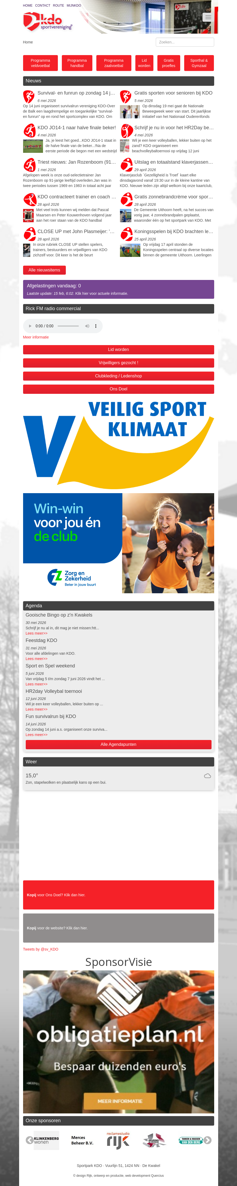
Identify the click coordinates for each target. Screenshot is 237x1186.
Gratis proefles (168, 63)
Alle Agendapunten (118, 744)
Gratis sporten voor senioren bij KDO (174, 93)
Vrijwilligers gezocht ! (118, 362)
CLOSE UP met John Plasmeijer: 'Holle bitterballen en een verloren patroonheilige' (77, 231)
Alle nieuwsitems (44, 270)
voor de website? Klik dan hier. (57, 928)
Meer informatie (36, 337)
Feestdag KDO (41, 640)
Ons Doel (118, 389)
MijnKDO (74, 5)
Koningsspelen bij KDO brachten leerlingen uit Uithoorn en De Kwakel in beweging (174, 231)
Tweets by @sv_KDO (40, 949)
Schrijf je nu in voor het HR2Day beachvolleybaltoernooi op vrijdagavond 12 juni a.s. (174, 127)
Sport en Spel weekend (50, 665)
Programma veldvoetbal (40, 63)
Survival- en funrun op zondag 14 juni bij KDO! (77, 93)
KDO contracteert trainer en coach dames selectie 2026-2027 (77, 196)
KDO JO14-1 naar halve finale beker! (77, 127)
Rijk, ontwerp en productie (105, 1176)
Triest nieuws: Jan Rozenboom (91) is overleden (77, 162)
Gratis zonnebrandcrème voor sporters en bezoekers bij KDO (174, 196)
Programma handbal (77, 63)
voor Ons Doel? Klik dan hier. (56, 895)
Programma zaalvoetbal (113, 63)
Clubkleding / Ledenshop (118, 376)
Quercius (157, 1176)
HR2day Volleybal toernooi (54, 691)
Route (58, 5)
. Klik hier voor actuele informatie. (118, 289)
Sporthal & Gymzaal (199, 63)
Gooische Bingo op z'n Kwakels (59, 615)
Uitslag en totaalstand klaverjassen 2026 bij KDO (174, 162)
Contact (42, 5)
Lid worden (144, 63)
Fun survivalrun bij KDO (51, 716)
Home (28, 5)
